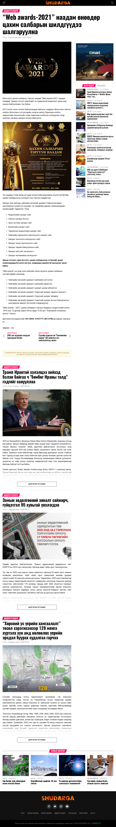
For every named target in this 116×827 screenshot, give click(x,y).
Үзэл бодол (72, 813)
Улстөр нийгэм (46, 813)
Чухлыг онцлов (32, 813)
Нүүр (22, 813)
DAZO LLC (96, 823)
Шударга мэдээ (59, 813)
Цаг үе (93, 813)
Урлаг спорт (83, 813)
